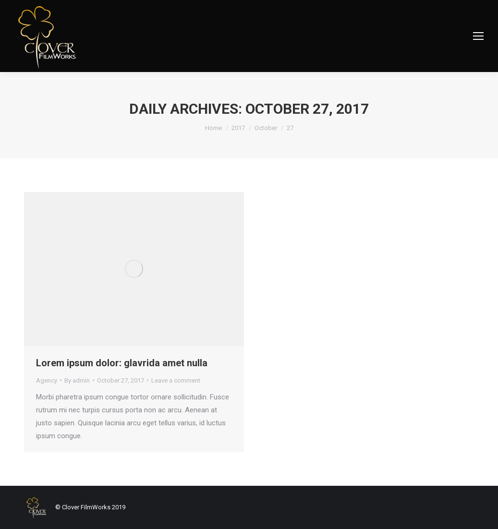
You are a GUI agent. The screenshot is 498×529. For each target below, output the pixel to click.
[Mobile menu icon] (478, 36)
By (77, 380)
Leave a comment (175, 380)
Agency (46, 380)
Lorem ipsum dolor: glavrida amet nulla (121, 363)
